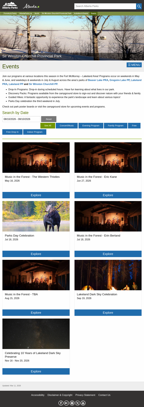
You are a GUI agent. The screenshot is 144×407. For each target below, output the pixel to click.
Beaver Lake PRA (98, 80)
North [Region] (37, 13)
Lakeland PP (16, 84)
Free (134, 125)
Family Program (115, 125)
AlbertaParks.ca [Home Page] (26, 13)
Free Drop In (12, 132)
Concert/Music (67, 125)
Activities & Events (81, 13)
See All (47, 125)
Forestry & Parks (10, 13)
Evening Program (90, 125)
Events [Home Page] (93, 13)
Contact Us (104, 395)
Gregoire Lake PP (120, 80)
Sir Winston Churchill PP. (43, 84)
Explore (36, 195)
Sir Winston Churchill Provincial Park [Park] (56, 13)
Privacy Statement (85, 395)
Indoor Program (34, 132)
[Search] (105, 6)
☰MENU (134, 65)
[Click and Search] (139, 6)
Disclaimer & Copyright (60, 395)
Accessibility (37, 395)
